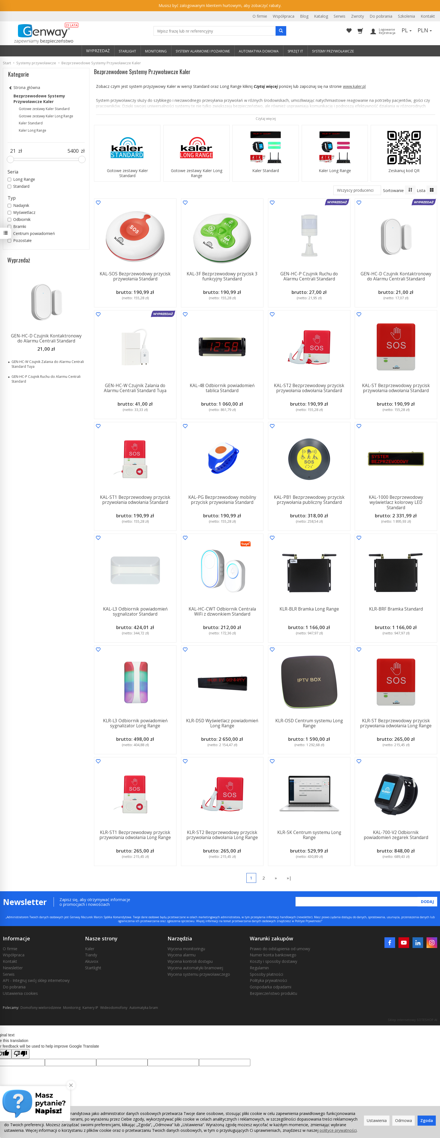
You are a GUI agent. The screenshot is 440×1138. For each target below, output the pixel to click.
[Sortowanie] (410, 190)
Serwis (339, 16)
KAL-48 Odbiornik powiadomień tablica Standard (222, 388)
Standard (18, 186)
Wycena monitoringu (186, 948)
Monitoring (72, 1007)
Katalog (321, 16)
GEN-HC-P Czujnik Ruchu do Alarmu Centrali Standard (309, 276)
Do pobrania (381, 16)
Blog (304, 16)
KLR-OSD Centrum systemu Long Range (309, 723)
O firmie (260, 16)
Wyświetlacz (21, 212)
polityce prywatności (338, 1130)
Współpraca (283, 16)
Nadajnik (18, 205)
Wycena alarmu (182, 955)
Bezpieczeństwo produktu (273, 993)
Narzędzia (180, 938)
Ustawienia (377, 1120)
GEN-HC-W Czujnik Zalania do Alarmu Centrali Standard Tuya (135, 388)
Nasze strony (101, 938)
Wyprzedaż (18, 260)
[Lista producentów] (357, 190)
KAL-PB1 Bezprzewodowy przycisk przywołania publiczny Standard (309, 499)
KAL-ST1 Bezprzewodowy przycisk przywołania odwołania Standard (135, 499)
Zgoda (426, 1120)
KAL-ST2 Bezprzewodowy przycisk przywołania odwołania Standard (309, 388)
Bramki (17, 226)
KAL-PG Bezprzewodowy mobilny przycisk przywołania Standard (222, 499)
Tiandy (91, 955)
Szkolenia (406, 16)
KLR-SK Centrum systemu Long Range (309, 834)
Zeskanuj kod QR (404, 170)
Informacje (16, 938)
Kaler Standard (265, 170)
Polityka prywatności (268, 980)
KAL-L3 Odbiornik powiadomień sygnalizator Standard (135, 611)
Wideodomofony (113, 1007)
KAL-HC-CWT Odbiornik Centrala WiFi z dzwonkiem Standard (222, 611)
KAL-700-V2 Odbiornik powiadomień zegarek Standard (396, 834)
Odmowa (403, 1120)
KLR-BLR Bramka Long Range (309, 609)
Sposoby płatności (266, 974)
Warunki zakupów (271, 938)
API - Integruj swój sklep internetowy (36, 980)
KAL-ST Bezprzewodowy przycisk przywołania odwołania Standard (396, 388)
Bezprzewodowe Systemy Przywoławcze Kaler (39, 98)
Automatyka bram (143, 1007)
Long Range (21, 179)
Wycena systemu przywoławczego (199, 974)
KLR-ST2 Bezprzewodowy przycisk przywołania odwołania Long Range (222, 834)
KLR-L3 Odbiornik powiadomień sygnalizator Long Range (135, 723)
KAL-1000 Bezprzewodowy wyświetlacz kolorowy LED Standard (396, 502)
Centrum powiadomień (31, 233)
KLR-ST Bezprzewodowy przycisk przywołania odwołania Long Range (396, 723)
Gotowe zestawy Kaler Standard (127, 173)
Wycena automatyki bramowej (195, 967)
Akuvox (91, 961)
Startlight (93, 967)
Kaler (89, 948)
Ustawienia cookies (20, 993)
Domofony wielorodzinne (40, 1007)
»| (289, 878)
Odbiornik (19, 219)
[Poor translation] (20, 1054)
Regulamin (259, 967)
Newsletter (13, 967)
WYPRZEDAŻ (98, 50)
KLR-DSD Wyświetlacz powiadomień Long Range (222, 723)
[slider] (10, 159)
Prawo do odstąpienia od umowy (280, 948)
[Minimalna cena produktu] (13, 151)
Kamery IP (90, 1007)
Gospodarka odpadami (270, 987)
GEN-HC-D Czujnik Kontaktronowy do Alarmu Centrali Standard (396, 276)
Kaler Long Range (335, 170)
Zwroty (357, 16)
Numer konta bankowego (273, 955)
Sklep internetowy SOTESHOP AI (412, 1020)
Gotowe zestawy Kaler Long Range (196, 173)
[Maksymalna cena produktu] (73, 151)
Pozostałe (20, 240)
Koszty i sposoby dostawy (273, 961)
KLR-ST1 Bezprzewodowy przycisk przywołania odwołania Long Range (135, 834)
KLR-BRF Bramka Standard (396, 609)
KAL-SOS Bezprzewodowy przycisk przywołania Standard (135, 276)
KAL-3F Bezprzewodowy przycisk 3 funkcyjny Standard (222, 276)
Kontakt (428, 16)
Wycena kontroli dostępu (190, 961)
